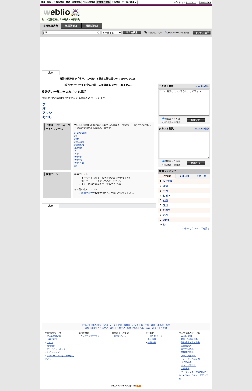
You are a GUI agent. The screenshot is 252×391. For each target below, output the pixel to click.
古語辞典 (116, 2)
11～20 (184, 176)
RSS (139, 386)
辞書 (43, 2)
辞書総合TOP (205, 2)
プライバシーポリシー (57, 349)
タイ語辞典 (186, 362)
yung (166, 219)
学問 (168, 325)
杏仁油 (78, 160)
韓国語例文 (71, 25)
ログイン (191, 2)
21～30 (201, 176)
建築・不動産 (157, 325)
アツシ (47, 113)
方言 (148, 328)
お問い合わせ (120, 336)
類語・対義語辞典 (55, 2)
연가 (165, 214)
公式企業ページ (155, 336)
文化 (87, 328)
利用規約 (51, 346)
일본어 (166, 195)
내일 (165, 186)
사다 (165, 200)
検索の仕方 (87, 193)
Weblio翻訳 (186, 346)
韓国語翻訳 (92, 25)
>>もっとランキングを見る (196, 228)
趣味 (112, 328)
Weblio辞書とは (54, 336)
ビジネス (86, 325)
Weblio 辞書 (186, 336)
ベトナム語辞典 (188, 365)
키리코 (166, 210)
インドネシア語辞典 (190, 359)
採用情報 (152, 342)
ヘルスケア (103, 328)
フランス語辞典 (188, 355)
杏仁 (76, 154)
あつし (47, 117)
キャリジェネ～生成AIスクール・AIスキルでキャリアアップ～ (193, 375)
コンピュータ (109, 325)
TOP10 (166, 176)
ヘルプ (50, 342)
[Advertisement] (147, 14)
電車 (120, 325)
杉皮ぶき (79, 141)
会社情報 (152, 339)
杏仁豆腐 (79, 163)
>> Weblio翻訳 (202, 86)
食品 (135, 328)
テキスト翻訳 (166, 86)
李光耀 (78, 148)
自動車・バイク (131, 325)
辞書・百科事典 (159, 328)
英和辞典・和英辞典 (190, 342)
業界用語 (96, 325)
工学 (147, 325)
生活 (93, 328)
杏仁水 (78, 157)
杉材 (76, 138)
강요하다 (168, 181)
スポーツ (121, 328)
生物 (129, 328)
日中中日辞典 (89, 2)
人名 (142, 328)
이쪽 (165, 190)
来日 (165, 205)
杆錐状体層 (80, 133)
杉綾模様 (79, 145)
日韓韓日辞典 (103, 2)
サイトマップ (53, 352)
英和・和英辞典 (73, 2)
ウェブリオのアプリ (89, 336)
